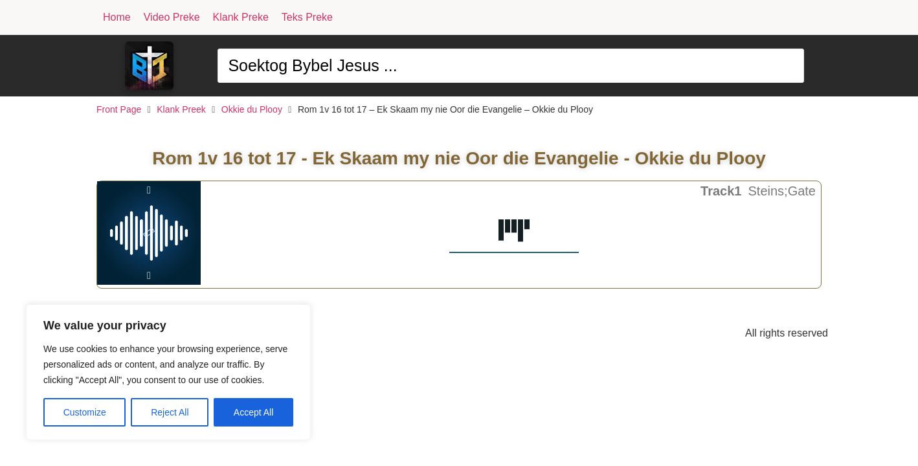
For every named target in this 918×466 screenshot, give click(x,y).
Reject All (169, 412)
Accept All (253, 412)
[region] (168, 372)
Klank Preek (181, 109)
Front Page (118, 109)
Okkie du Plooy (251, 109)
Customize (84, 412)
